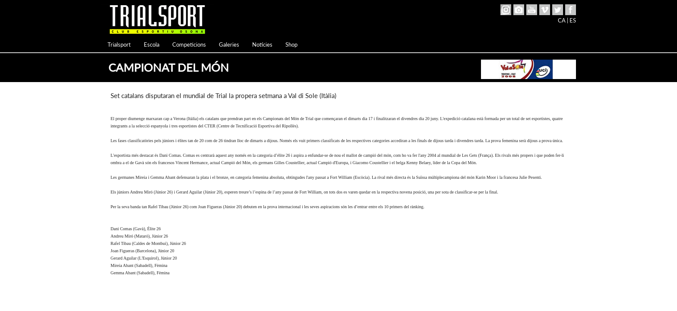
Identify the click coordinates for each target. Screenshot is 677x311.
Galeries (229, 44)
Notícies (262, 44)
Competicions (189, 44)
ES (572, 20)
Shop (291, 44)
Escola (151, 44)
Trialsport (119, 44)
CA (562, 20)
